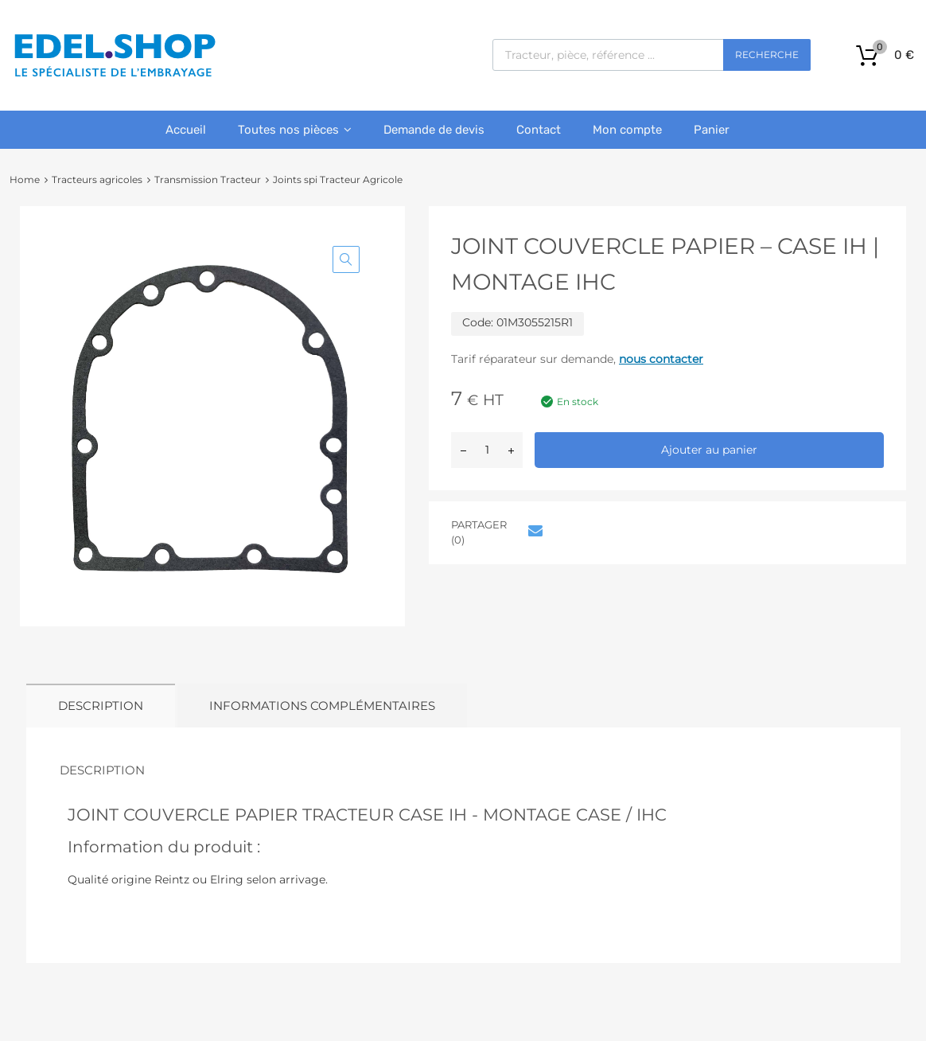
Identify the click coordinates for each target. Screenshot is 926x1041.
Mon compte (627, 130)
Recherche (767, 54)
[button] (346, 259)
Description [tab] (100, 705)
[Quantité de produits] (487, 450)
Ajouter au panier (709, 450)
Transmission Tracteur (207, 179)
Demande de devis (433, 130)
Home (25, 179)
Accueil (185, 130)
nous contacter (661, 359)
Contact (538, 130)
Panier (712, 130)
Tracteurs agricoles (97, 179)
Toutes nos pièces (295, 130)
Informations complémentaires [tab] (322, 705)
